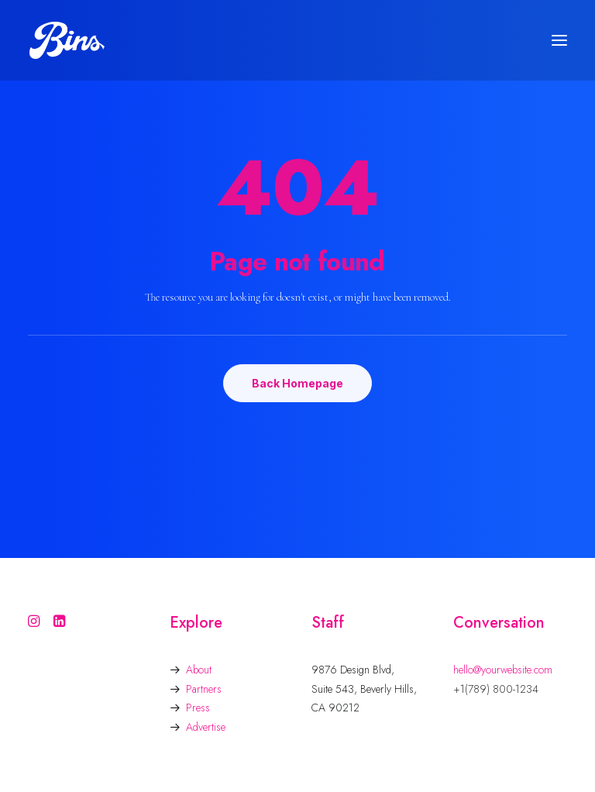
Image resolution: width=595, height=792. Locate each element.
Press (198, 707)
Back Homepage (297, 383)
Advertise (205, 727)
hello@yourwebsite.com (502, 669)
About (199, 669)
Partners (204, 689)
